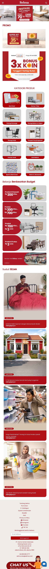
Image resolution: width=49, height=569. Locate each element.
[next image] (44, 13)
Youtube (25, 525)
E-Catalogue (24, 508)
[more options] (2, 2)
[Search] (46, 2)
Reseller (24, 513)
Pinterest (25, 520)
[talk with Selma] (24, 563)
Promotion (24, 506)
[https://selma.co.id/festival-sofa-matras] (24, 13)
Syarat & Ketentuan (24, 511)
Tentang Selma (24, 503)
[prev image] (5, 13)
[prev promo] (43, 38)
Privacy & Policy (24, 518)
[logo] (24, 2)
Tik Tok (25, 527)
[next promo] (5, 38)
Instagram (25, 522)
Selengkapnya (10, 326)
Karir (24, 515)
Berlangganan (24, 538)
